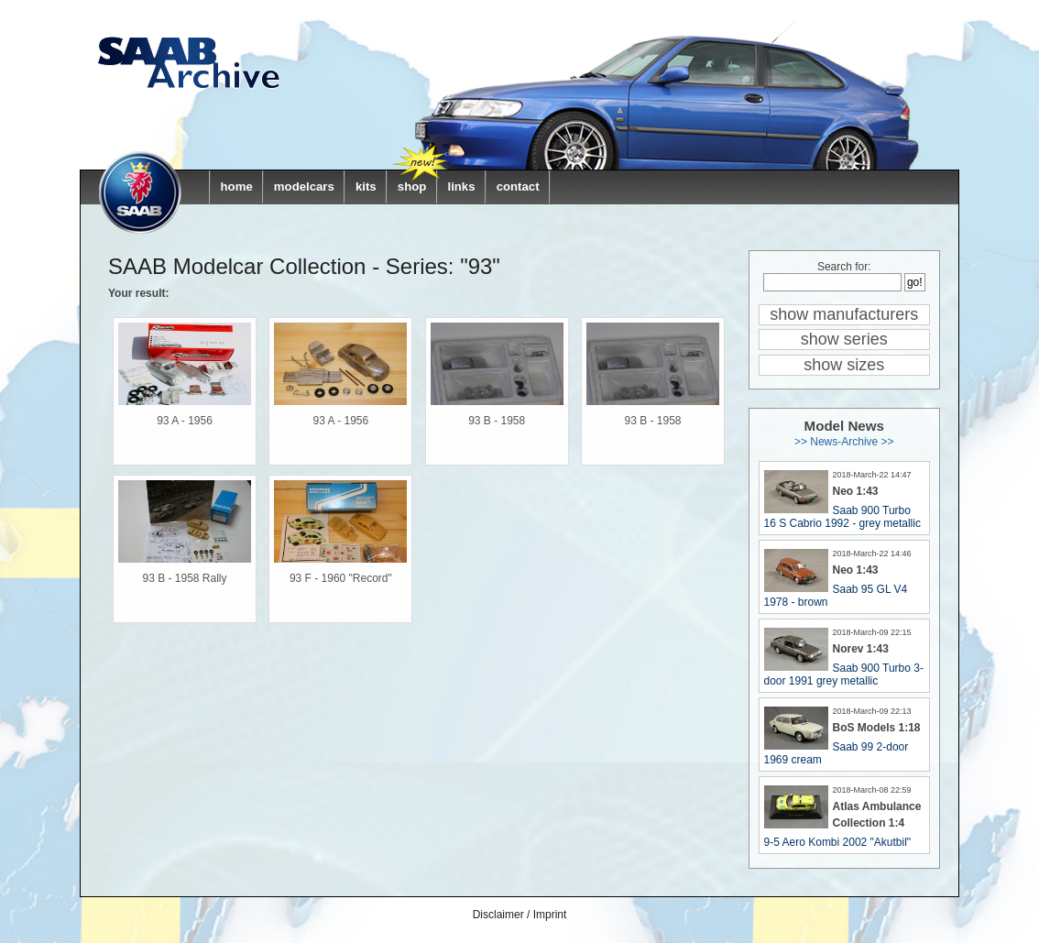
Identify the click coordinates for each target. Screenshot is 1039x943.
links (461, 186)
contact (518, 186)
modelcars (304, 186)
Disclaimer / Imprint (520, 914)
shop (412, 186)
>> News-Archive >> (844, 441)
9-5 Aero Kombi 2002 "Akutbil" (838, 842)
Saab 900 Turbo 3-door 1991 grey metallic (844, 674)
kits (366, 186)
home (237, 186)
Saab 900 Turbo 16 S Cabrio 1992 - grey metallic (842, 517)
